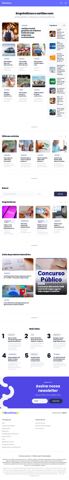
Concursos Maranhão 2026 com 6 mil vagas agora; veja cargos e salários (51, 289)
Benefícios (58, 221)
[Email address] (40, 401)
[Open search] (61, 3)
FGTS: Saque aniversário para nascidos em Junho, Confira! (60, 112)
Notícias (6, 58)
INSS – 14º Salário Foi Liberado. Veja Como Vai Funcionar (60, 100)
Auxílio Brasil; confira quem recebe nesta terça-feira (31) (61, 81)
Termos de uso (40, 423)
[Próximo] (65, 136)
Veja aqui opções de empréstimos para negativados (25, 227)
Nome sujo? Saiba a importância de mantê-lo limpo (59, 226)
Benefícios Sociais (8, 442)
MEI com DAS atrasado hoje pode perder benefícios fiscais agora (14, 340)
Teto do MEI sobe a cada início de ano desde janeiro (23, 64)
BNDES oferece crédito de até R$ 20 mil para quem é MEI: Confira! (42, 228)
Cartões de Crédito (41, 221)
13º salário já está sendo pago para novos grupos (61, 91)
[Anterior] (61, 136)
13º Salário (57, 354)
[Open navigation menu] (65, 3)
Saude (21, 90)
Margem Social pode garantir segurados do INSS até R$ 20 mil (60, 57)
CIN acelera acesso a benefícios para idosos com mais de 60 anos (23, 97)
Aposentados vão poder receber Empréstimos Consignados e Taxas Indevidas (61, 70)
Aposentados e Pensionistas (11, 447)
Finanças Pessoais (8, 444)
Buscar (60, 194)
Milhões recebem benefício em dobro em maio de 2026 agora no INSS (8, 97)
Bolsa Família (6, 436)
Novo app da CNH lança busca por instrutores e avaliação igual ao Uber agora (9, 162)
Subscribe (55, 401)
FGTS (32, 334)
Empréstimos (24, 221)
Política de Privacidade (43, 426)
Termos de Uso (24, 456)
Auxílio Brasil (6, 428)
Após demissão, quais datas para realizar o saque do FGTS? (61, 46)
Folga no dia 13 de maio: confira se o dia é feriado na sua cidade (39, 96)
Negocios (24, 155)
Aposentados (12, 354)
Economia (24, 25)
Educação (7, 155)
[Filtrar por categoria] (44, 194)
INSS (3, 423)
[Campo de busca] (18, 194)
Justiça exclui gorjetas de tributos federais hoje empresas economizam (31, 33)
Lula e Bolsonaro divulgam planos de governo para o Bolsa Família (16, 303)
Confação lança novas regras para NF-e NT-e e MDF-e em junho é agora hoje (17, 277)
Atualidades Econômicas (10, 434)
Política (36, 58)
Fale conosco (39, 428)
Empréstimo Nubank (7, 221)
